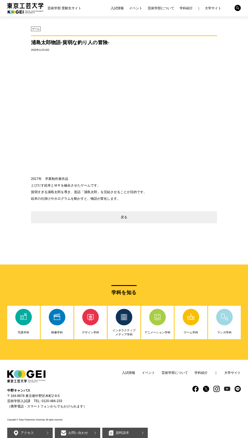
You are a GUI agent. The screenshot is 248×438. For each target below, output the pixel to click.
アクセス (27, 432)
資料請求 (122, 432)
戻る (124, 217)
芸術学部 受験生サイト (64, 8)
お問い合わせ (78, 432)
